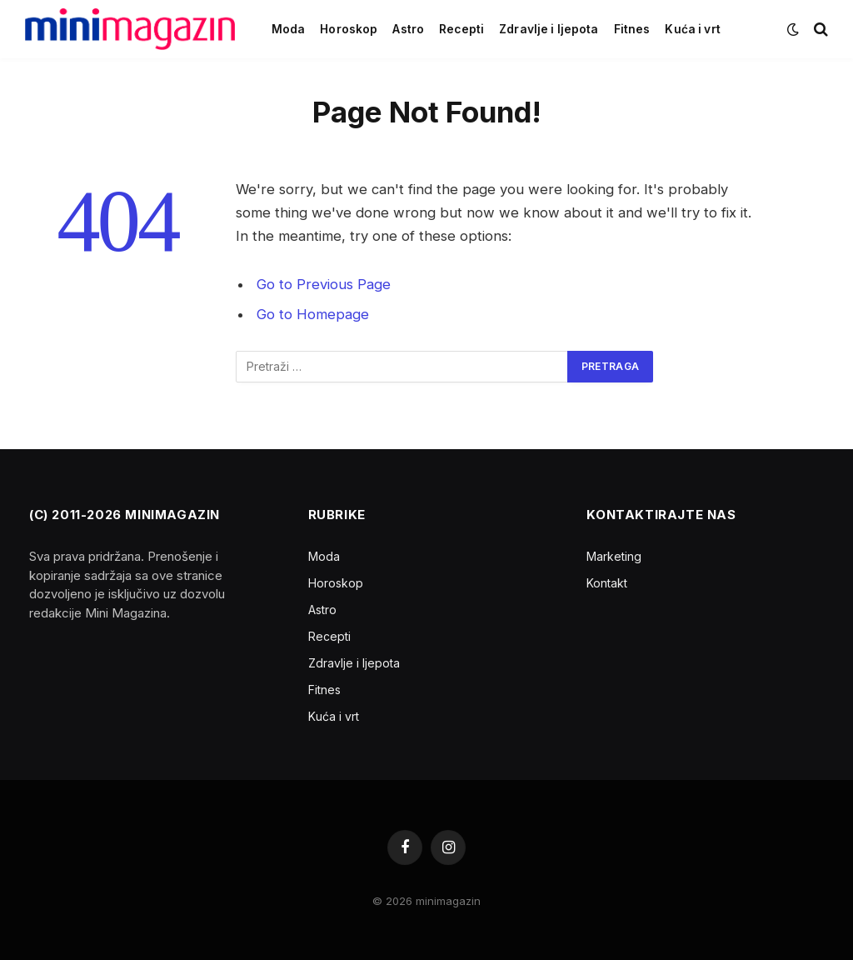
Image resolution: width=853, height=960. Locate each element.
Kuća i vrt (692, 29)
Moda (289, 29)
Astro (408, 29)
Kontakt (606, 583)
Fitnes (632, 29)
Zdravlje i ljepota (548, 29)
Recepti (461, 29)
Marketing (613, 556)
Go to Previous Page (324, 284)
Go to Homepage (313, 314)
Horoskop (348, 29)
